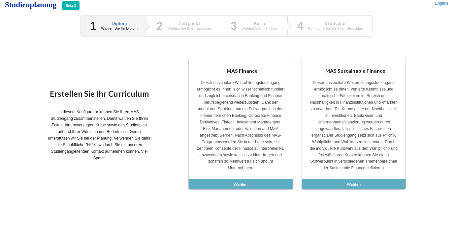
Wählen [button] (240, 184)
